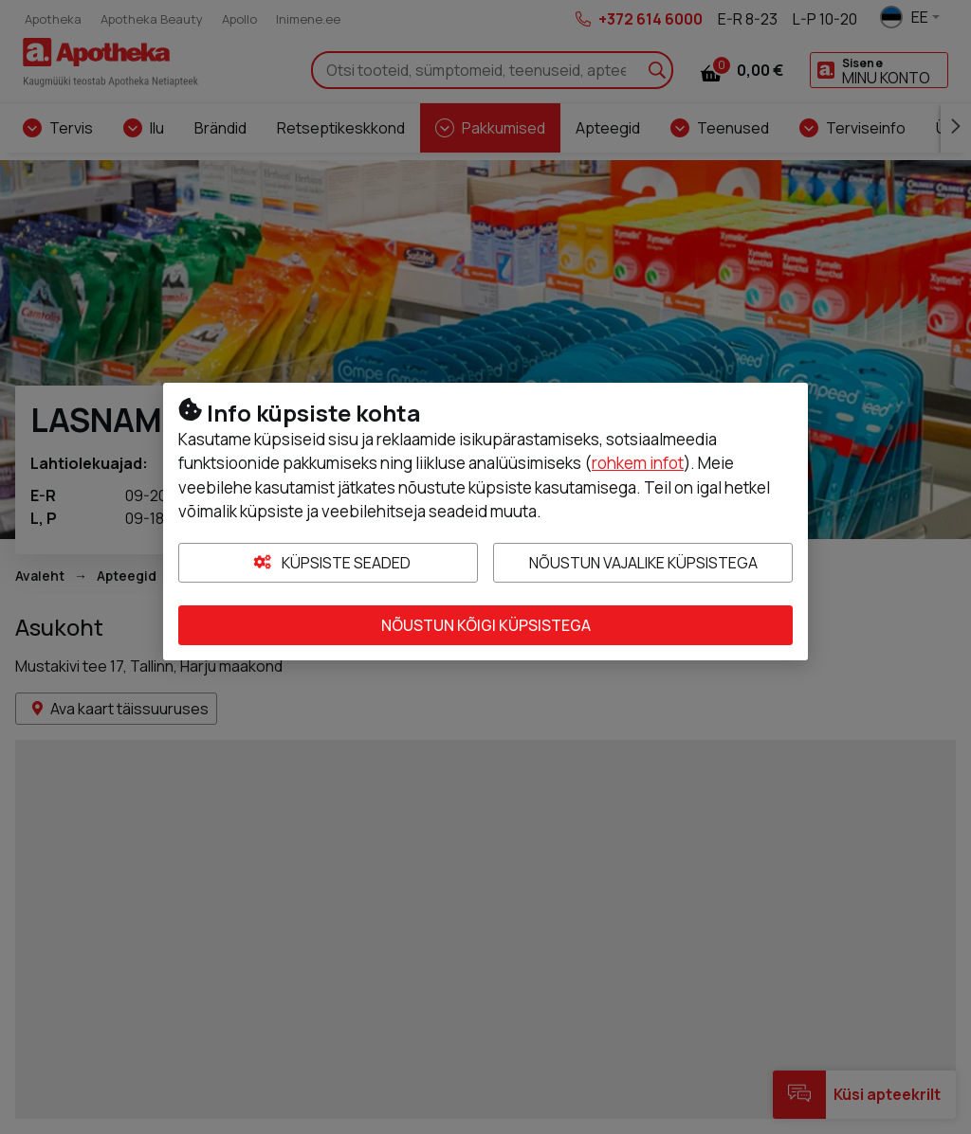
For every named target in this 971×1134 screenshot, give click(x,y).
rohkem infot (638, 463)
